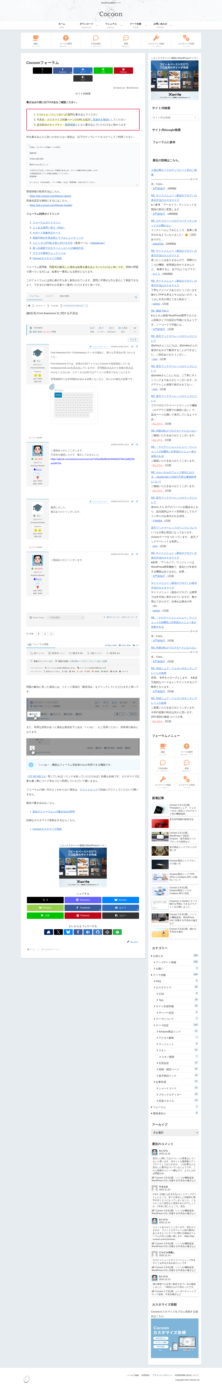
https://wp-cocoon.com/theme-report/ (50, 188)
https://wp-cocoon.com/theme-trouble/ (51, 197)
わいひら (47, 324)
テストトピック (89, 781)
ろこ (39, 353)
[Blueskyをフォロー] (73, 924)
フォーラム (34, 288)
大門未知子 (158, 188)
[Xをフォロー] (67, 924)
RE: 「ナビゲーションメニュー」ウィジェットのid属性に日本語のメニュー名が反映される (174, 452)
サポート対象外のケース (47, 225)
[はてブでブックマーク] (73, 70)
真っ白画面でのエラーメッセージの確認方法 (58, 240)
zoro (51, 653)
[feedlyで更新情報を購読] (106, 924)
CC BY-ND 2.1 (37, 768)
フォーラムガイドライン (47, 214)
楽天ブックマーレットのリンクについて (174, 527)
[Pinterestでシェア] (112, 70)
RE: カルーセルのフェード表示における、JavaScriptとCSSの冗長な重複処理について (173, 477)
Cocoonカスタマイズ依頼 (47, 250)
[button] (130, 70)
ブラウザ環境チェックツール (49, 245)
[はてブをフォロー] (86, 924)
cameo (156, 303)
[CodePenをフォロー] (99, 924)
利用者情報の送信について (187, 1375)
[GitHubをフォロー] (93, 924)
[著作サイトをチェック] (60, 924)
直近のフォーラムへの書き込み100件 (54, 803)
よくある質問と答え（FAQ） (49, 219)
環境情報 (70, 116)
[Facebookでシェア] (54, 70)
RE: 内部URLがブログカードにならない (174, 430)
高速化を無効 (100, 111)
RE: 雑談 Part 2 (160, 310)
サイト (37, 461)
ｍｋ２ (156, 274)
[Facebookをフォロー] (80, 924)
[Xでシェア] (35, 70)
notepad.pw (97, 235)
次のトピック (129, 609)
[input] (174, 117)
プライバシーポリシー (162, 1375)
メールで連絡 (132, 1375)
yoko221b (158, 243)
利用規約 (145, 1375)
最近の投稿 (64, 288)
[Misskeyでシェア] (45, 900)
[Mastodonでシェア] (83, 892)
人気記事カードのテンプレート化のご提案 (88, 653)
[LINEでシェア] (92, 70)
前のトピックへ (111, 609)
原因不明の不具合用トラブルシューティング (58, 230)
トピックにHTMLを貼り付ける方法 (53, 235)
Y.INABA (157, 520)
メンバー (49, 288)
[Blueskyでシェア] (120, 892)
